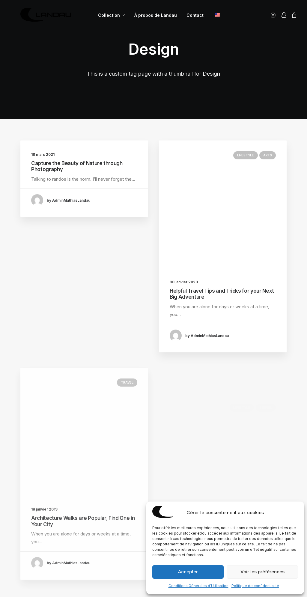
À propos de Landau (153, 17)
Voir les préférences (262, 571)
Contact (192, 17)
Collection (109, 17)
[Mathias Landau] (43, 17)
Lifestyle (245, 155)
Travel (127, 401)
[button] (274, 17)
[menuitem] (109, 17)
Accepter (188, 571)
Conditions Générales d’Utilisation (198, 585)
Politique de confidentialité (255, 585)
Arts (267, 155)
